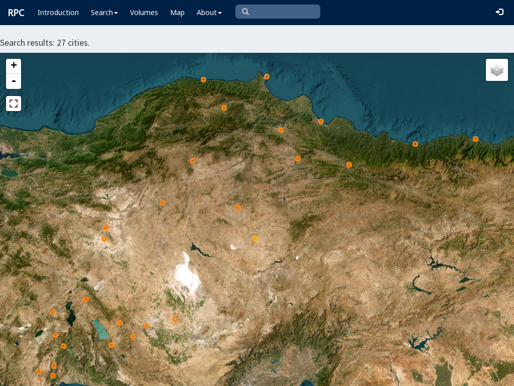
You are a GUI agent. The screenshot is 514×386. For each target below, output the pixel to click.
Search (104, 12)
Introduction (58, 12)
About (209, 12)
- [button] (13, 81)
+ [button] (14, 66)
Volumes (144, 12)
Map (177, 12)
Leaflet (153, 374)
